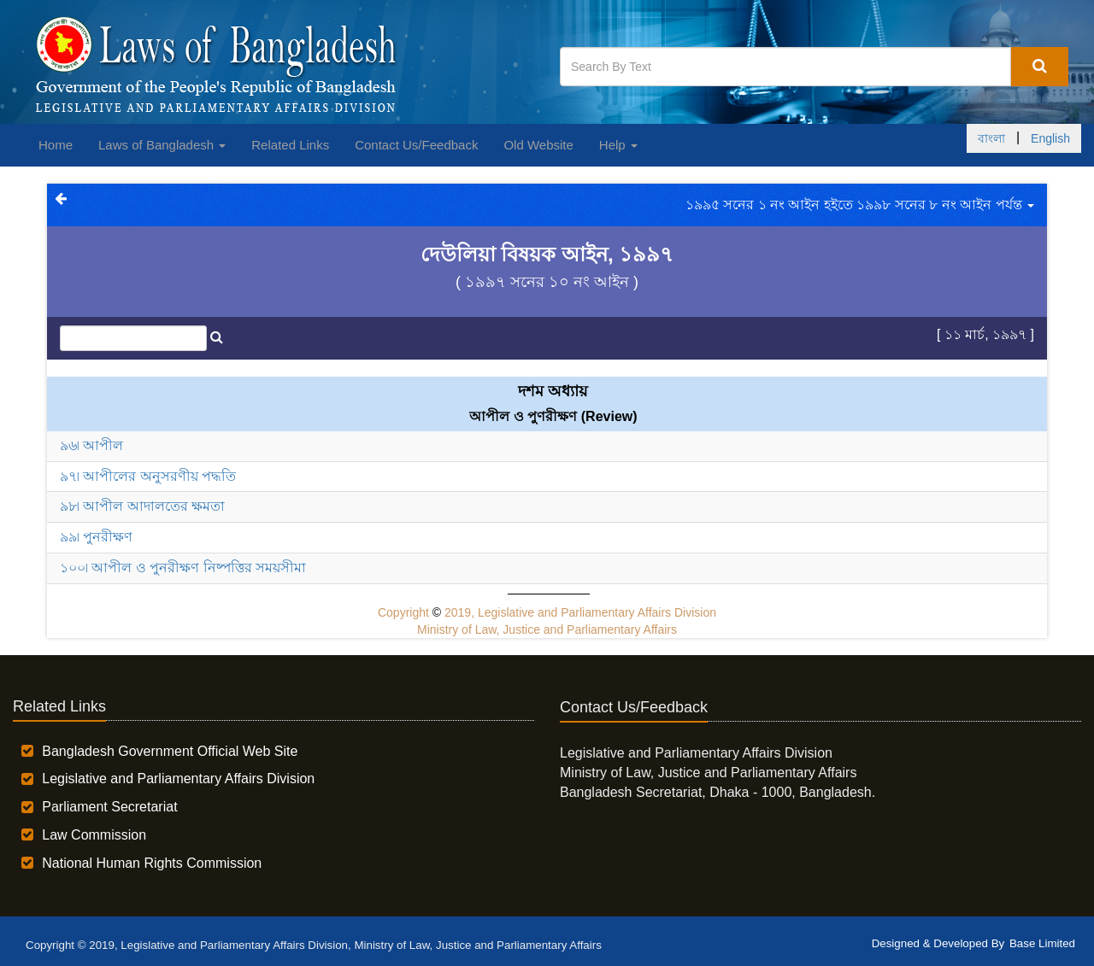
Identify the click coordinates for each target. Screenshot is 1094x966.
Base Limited (1042, 943)
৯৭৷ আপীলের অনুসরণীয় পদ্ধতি (148, 476)
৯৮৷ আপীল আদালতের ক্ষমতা (142, 506)
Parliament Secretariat (109, 806)
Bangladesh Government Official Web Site (169, 751)
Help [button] (618, 145)
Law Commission (94, 835)
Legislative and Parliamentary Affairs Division (178, 778)
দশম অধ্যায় (553, 391)
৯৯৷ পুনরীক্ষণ (96, 537)
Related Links (290, 145)
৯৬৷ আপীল (91, 445)
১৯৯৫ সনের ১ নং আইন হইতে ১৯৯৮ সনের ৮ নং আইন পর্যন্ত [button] (859, 204)
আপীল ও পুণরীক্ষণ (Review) (553, 416)
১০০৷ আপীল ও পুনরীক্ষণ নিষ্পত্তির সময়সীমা (183, 567)
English (1050, 138)
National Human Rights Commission (152, 863)
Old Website (538, 145)
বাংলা (991, 138)
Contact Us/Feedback (416, 145)
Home (55, 145)
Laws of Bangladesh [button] (162, 145)
